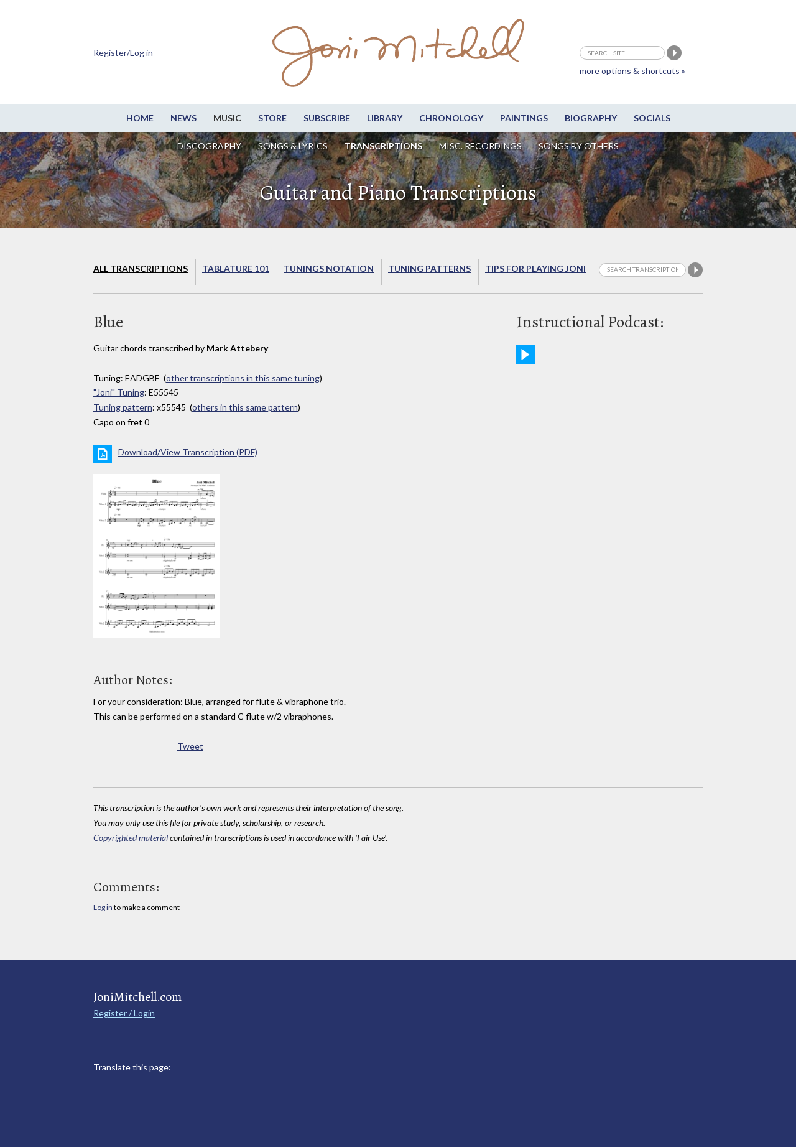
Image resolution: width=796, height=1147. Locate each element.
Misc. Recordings (481, 146)
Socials (652, 118)
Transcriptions (383, 146)
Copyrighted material (130, 837)
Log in (103, 907)
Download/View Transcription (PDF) (187, 452)
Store (272, 118)
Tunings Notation (329, 268)
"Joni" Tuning (118, 392)
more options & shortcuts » (632, 70)
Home (140, 118)
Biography (591, 118)
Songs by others (579, 146)
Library (384, 118)
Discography (209, 146)
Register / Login (124, 1013)
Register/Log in (123, 52)
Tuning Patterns (429, 268)
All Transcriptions (140, 268)
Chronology (451, 118)
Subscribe (326, 118)
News (183, 118)
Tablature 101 (235, 268)
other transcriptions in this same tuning (243, 378)
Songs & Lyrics (293, 146)
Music (227, 118)
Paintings (524, 118)
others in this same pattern (245, 407)
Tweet (190, 746)
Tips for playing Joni (535, 268)
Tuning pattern (122, 407)
